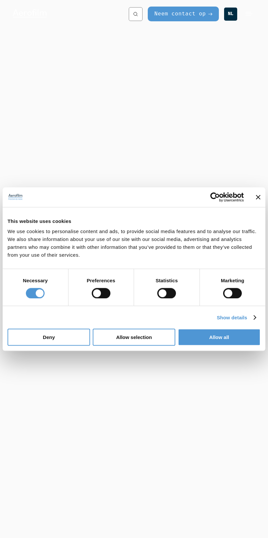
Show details (232, 317)
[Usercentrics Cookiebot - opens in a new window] (215, 197)
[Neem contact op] (183, 14)
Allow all (219, 337)
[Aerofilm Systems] (64, 14)
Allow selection (134, 337)
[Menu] (249, 14)
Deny (49, 337)
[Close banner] (258, 197)
